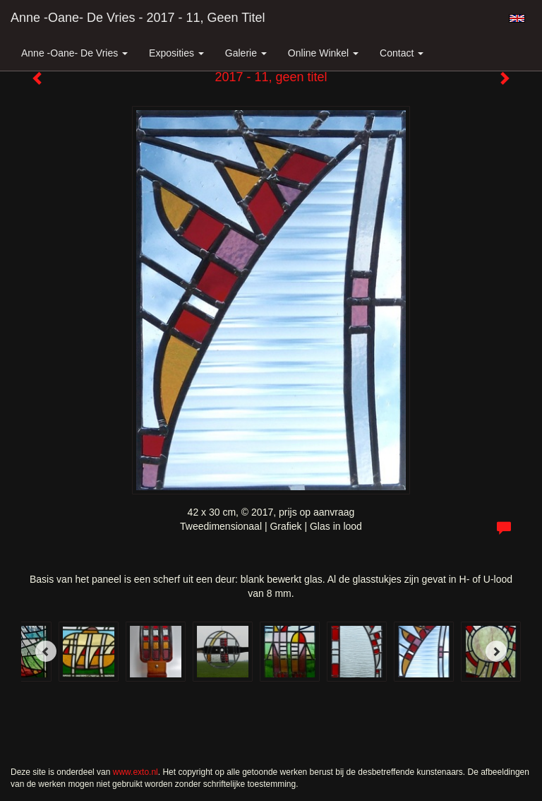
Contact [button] (401, 53)
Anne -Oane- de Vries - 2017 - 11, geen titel (138, 18)
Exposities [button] (176, 53)
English (517, 18)
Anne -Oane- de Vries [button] (74, 53)
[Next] (496, 651)
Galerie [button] (246, 53)
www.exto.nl (135, 772)
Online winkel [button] (323, 53)
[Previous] (45, 651)
